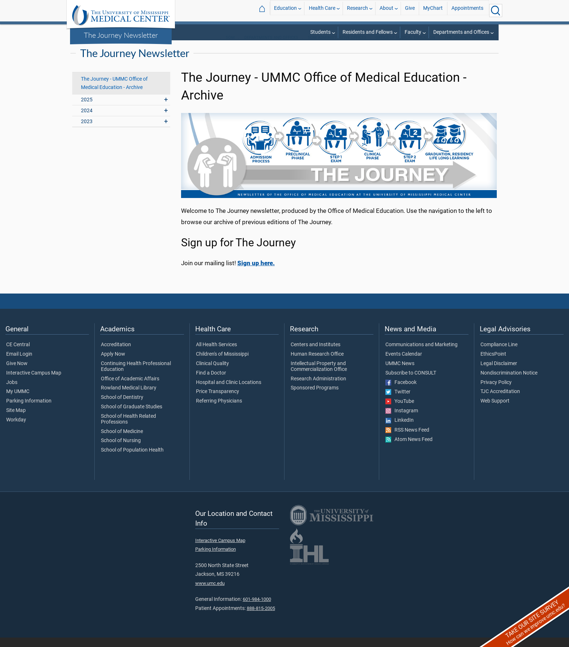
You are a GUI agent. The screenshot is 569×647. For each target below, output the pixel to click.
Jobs (11, 392)
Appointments (467, 10)
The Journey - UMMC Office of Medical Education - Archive (114, 92)
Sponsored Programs (315, 397)
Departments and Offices (461, 32)
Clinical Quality (212, 373)
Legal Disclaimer (498, 373)
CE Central (18, 354)
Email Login (19, 364)
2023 (87, 131)
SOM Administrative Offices (337, 47)
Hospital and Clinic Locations (228, 392)
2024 (87, 120)
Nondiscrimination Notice (508, 382)
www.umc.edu (210, 592)
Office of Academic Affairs (130, 388)
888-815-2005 (261, 617)
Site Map (16, 420)
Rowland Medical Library (128, 397)
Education (285, 10)
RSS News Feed (407, 439)
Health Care (322, 10)
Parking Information (29, 410)
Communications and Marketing (421, 354)
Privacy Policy (496, 392)
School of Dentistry (122, 407)
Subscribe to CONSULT (410, 382)
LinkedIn (399, 430)
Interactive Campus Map (33, 382)
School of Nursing (121, 450)
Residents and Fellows (368, 32)
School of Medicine (122, 441)
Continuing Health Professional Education (136, 376)
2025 (87, 109)
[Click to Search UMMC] (495, 10)
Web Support (494, 410)
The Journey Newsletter (121, 35)
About (386, 10)
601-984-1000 (257, 608)
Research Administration (318, 388)
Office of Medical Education (405, 47)
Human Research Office (317, 364)
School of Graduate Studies (131, 416)
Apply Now (113, 364)
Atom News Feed (409, 449)
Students (320, 32)
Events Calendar (403, 364)
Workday (16, 429)
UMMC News (399, 373)
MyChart (433, 10)
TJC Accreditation (500, 401)
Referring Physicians (219, 410)
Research (357, 10)
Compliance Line (498, 354)
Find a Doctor (211, 382)
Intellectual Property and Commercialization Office (319, 376)
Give (410, 10)
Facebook (401, 392)
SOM (230, 47)
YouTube (399, 411)
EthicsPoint (493, 364)
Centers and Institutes (315, 354)
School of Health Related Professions (128, 428)
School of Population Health (132, 459)
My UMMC (17, 401)
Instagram (401, 420)
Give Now (17, 373)
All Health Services (216, 354)
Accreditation (116, 354)
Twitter (397, 401)
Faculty (413, 32)
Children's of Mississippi (222, 364)
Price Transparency (217, 401)
